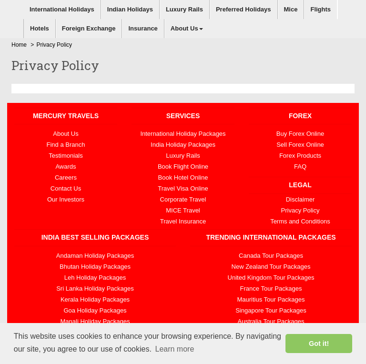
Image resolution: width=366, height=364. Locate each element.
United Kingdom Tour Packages (271, 277)
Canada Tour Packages (271, 255)
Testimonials (66, 155)
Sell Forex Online (300, 144)
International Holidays (62, 9)
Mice (291, 9)
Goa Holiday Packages (94, 310)
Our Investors (65, 199)
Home (19, 44)
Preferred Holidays (243, 9)
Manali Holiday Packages (95, 321)
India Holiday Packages (183, 144)
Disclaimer (300, 199)
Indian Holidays (130, 9)
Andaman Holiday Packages (95, 255)
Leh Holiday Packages (95, 277)
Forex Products (300, 155)
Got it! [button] (319, 343)
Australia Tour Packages (271, 321)
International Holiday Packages (182, 133)
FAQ (300, 166)
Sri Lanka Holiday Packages (95, 288)
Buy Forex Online (300, 133)
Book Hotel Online (183, 177)
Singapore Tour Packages (270, 310)
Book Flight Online (183, 166)
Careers (66, 177)
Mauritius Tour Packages (271, 299)
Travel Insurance (183, 221)
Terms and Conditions (300, 221)
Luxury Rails (184, 9)
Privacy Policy (300, 210)
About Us (187, 28)
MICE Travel (183, 210)
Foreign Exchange (89, 28)
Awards (65, 166)
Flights (320, 9)
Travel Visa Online (183, 188)
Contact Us (66, 188)
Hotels (39, 28)
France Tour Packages (271, 288)
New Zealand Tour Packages (271, 266)
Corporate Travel (183, 199)
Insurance (142, 28)
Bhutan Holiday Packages (95, 266)
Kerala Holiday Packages (95, 299)
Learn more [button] (174, 349)
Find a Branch (66, 144)
